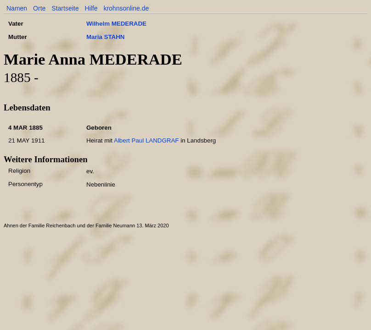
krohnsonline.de (126, 8)
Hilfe (90, 8)
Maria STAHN (105, 36)
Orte (39, 8)
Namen (16, 8)
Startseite (65, 8)
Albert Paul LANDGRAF (146, 140)
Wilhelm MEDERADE (116, 23)
